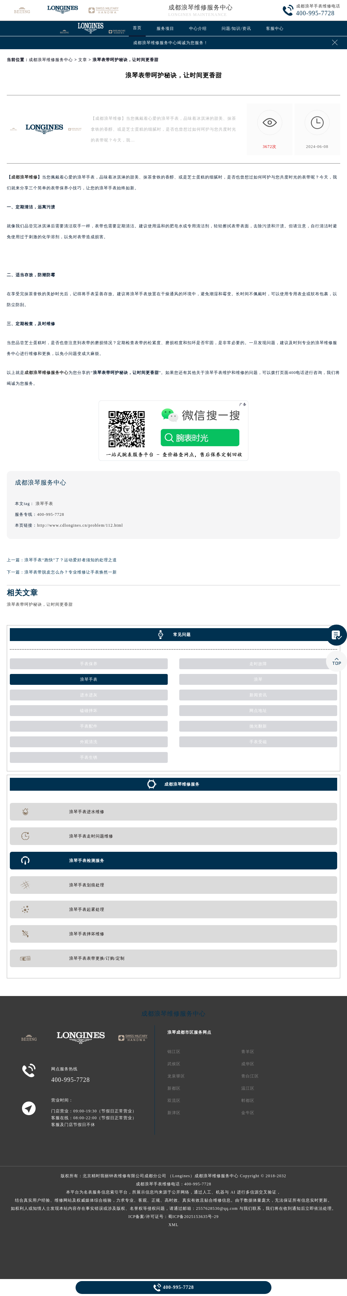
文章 (82, 59)
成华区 (247, 1064)
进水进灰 (89, 695)
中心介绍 (198, 28)
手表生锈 (89, 757)
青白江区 (250, 1076)
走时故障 (258, 663)
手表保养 (89, 663)
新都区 (174, 1088)
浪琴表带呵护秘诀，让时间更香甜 (40, 604)
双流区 (174, 1100)
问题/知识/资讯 (236, 28)
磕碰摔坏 (89, 710)
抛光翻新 (258, 726)
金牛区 (247, 1112)
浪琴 (258, 679)
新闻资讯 (258, 695)
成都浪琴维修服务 (182, 784)
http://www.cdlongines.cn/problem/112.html (80, 525)
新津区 (174, 1112)
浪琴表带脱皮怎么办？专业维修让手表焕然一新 (70, 572)
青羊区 (247, 1051)
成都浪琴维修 (24, 177)
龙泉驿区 (176, 1076)
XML (173, 1224)
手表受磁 (258, 741)
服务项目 (165, 28)
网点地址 (258, 710)
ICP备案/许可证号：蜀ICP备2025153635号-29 (173, 1216)
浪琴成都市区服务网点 (189, 1032)
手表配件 (89, 726)
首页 (137, 27)
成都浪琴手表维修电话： (173, 1196)
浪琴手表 (44, 503)
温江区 (247, 1088)
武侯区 (174, 1064)
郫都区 (247, 1100)
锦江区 (174, 1051)
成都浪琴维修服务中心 (200, 7)
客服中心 (275, 28)
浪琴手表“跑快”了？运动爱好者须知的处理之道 (70, 560)
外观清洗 (89, 741)
